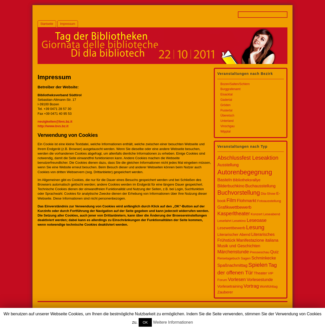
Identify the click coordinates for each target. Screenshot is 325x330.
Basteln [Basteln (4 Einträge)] (224, 179)
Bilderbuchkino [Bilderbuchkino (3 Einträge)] (231, 186)
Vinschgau (227, 126)
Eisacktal (226, 94)
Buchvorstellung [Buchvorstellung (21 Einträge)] (238, 192)
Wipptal (225, 131)
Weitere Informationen (173, 322)
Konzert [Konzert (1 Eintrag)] (257, 214)
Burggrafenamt (230, 89)
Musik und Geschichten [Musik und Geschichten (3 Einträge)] (238, 245)
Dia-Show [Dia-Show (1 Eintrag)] (268, 193)
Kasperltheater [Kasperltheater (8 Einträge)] (233, 213)
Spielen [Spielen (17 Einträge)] (258, 264)
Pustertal (226, 110)
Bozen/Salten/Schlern (235, 84)
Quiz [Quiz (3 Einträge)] (274, 252)
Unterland (227, 121)
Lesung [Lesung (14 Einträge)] (255, 227)
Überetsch (227, 115)
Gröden (225, 105)
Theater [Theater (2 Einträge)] (260, 273)
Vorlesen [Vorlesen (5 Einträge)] (237, 279)
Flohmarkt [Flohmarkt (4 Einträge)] (246, 200)
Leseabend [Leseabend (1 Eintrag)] (271, 214)
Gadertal (226, 100)
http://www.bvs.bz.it (53, 126)
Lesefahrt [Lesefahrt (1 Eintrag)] (224, 221)
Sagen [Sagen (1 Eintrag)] (246, 258)
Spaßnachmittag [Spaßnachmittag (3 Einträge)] (232, 265)
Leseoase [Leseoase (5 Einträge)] (257, 220)
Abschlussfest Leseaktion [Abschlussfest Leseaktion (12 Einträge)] (247, 158)
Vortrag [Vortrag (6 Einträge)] (251, 286)
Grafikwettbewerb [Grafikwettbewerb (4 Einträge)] (234, 207)
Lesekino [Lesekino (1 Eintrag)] (239, 221)
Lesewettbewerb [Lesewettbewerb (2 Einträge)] (231, 228)
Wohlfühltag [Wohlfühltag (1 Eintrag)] (269, 286)
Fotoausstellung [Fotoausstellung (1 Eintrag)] (269, 201)
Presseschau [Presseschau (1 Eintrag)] (259, 252)
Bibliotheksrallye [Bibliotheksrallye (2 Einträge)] (247, 180)
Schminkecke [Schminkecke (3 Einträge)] (263, 258)
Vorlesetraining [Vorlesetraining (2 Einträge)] (230, 286)
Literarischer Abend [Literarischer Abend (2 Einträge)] (233, 234)
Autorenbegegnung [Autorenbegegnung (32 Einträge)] (244, 172)
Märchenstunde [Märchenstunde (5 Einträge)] (233, 251)
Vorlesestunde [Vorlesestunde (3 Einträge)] (260, 279)
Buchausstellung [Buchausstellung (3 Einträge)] (260, 186)
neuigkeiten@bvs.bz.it (55, 121)
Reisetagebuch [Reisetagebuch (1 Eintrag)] (228, 258)
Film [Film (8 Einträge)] (231, 200)
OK (145, 322)
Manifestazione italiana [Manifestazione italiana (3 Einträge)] (257, 240)
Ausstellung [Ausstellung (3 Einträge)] (228, 164)
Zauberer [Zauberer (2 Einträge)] (225, 292)
